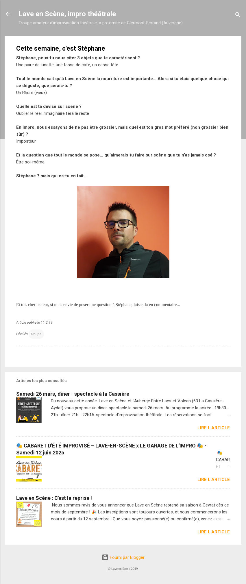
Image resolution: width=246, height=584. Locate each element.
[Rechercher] (237, 16)
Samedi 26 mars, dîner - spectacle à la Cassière (72, 394)
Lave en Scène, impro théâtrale (67, 14)
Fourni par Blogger (123, 557)
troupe (36, 334)
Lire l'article (213, 427)
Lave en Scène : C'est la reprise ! (54, 498)
